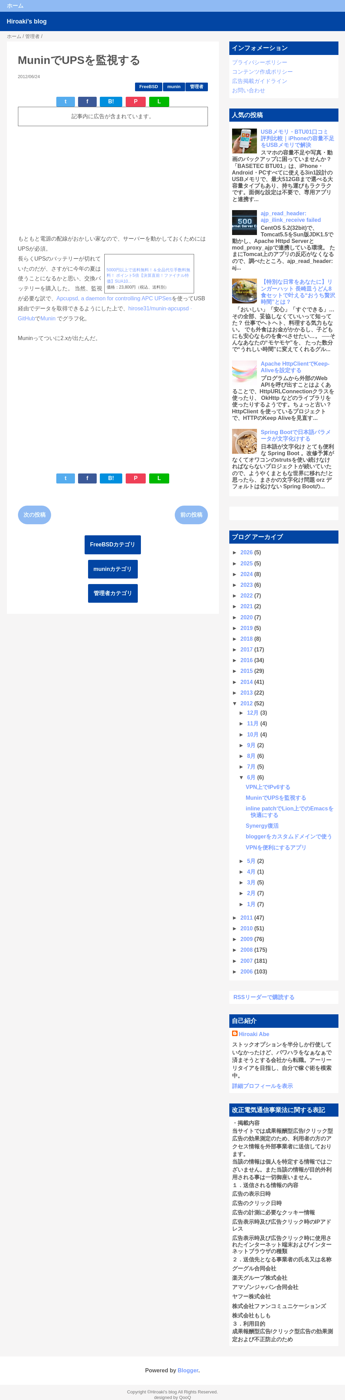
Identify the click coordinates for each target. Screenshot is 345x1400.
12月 (253, 713)
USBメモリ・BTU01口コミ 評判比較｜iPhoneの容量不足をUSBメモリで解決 (297, 138)
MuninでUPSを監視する (276, 798)
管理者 (196, 86)
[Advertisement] (113, 180)
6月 (252, 777)
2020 (247, 617)
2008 (247, 950)
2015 (247, 671)
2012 (247, 703)
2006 (247, 972)
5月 (252, 861)
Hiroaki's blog (27, 21)
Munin (48, 318)
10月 (253, 734)
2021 (247, 606)
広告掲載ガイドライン (259, 81)
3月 (252, 882)
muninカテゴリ (113, 569)
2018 (247, 639)
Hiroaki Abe (254, 1034)
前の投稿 (191, 515)
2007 (247, 961)
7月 (252, 767)
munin (173, 86)
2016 (247, 660)
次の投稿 (34, 515)
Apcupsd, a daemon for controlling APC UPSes (114, 298)
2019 (247, 628)
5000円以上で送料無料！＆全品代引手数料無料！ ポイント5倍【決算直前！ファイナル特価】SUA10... (149, 275)
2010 (247, 928)
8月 (252, 756)
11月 (253, 723)
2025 (247, 563)
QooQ (185, 1397)
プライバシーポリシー (259, 62)
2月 (252, 893)
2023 (247, 585)
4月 (252, 872)
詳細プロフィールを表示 (262, 1086)
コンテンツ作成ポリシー (262, 72)
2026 (247, 552)
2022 (247, 596)
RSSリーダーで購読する (264, 997)
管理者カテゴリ (113, 593)
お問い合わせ (248, 90)
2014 (247, 682)
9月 (252, 745)
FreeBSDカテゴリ (113, 544)
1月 (252, 904)
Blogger (188, 1370)
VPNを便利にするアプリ (276, 848)
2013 (247, 693)
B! (111, 101)
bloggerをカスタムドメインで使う (289, 836)
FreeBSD (149, 86)
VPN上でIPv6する (268, 787)
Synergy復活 (262, 826)
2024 (247, 574)
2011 (247, 918)
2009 (247, 939)
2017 (247, 649)
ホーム (15, 6)
